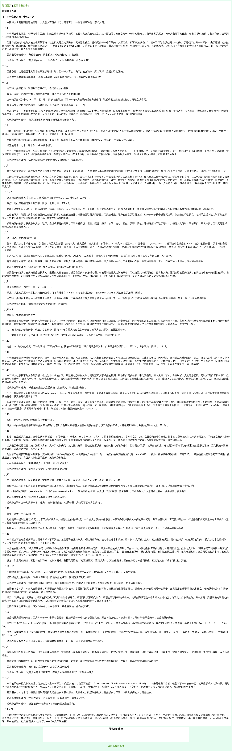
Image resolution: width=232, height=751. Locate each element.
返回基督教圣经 (116, 746)
